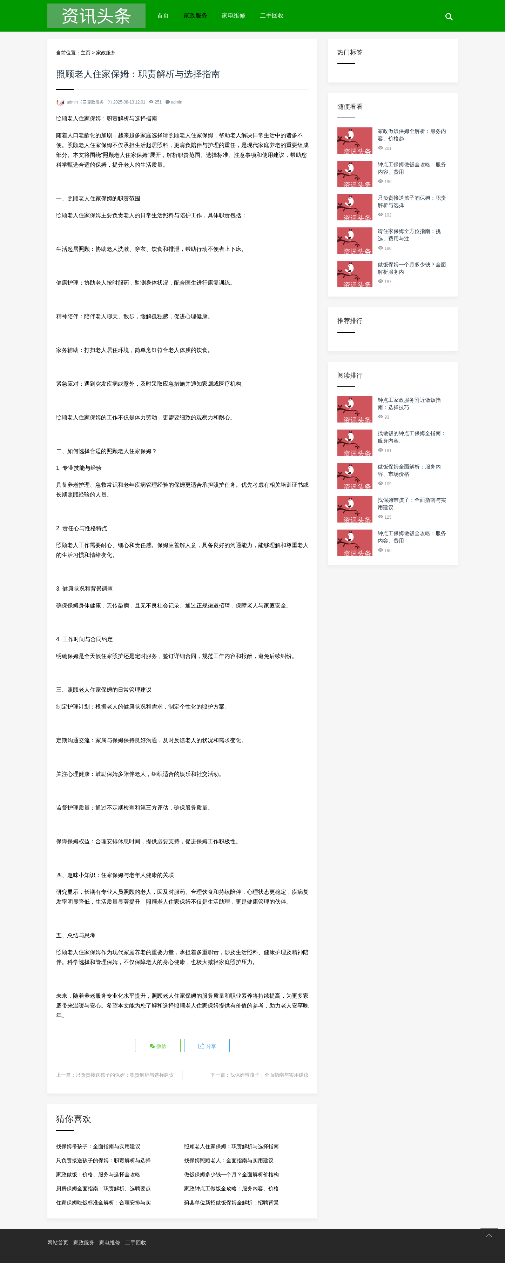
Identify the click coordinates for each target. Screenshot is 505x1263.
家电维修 (233, 15)
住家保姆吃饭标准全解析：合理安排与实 (103, 1202)
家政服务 (195, 15)
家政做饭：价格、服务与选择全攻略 (98, 1174)
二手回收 (272, 15)
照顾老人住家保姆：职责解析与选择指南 (231, 1146)
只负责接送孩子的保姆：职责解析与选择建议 (125, 1074)
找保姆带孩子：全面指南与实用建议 (269, 1074)
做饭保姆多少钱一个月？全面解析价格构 (231, 1174)
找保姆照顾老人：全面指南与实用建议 (229, 1160)
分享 (206, 1046)
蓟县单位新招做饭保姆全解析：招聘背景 (231, 1202)
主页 (85, 52)
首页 (163, 15)
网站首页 (57, 1242)
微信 (158, 1046)
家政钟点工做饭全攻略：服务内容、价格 (231, 1188)
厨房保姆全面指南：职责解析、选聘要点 (103, 1188)
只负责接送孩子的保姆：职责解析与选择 (103, 1160)
